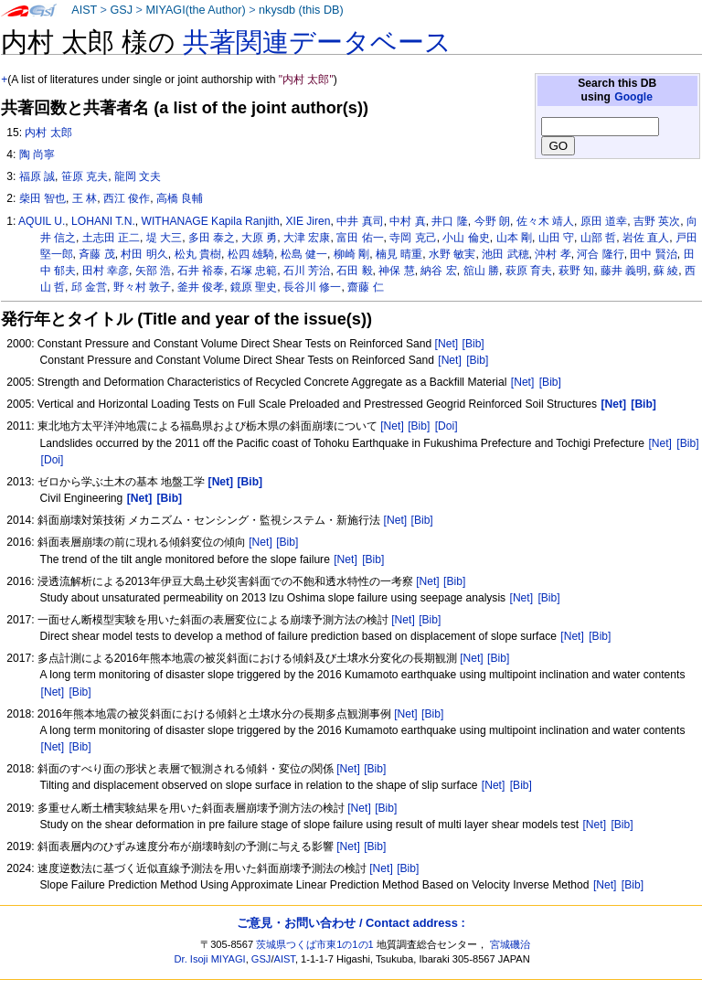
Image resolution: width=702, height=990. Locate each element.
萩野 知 (576, 270)
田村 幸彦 (105, 270)
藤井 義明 (624, 270)
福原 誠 (37, 176)
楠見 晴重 (399, 254)
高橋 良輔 (179, 198)
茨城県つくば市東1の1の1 (315, 944)
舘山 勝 (481, 270)
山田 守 (556, 237)
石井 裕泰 (200, 270)
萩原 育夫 (528, 270)
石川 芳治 (306, 270)
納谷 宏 (438, 270)
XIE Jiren (307, 221)
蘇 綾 (666, 270)
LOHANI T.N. (103, 221)
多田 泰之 (211, 237)
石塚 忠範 (253, 270)
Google (633, 96)
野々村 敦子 (142, 287)
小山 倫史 (465, 237)
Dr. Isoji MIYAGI (210, 958)
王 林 (84, 198)
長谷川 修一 (312, 287)
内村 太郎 (48, 132)
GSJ (121, 10)
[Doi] (446, 426)
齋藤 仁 (365, 287)
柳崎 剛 (351, 254)
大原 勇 (259, 237)
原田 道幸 (603, 221)
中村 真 (407, 221)
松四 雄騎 (251, 254)
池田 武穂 (505, 254)
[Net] (447, 343)
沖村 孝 (552, 254)
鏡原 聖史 (253, 287)
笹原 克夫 (84, 176)
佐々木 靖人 (545, 221)
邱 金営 (89, 287)
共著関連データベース (317, 42)
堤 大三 (164, 237)
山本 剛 (514, 237)
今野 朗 (492, 221)
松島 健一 (304, 254)
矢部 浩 (153, 270)
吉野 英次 (656, 221)
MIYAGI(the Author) (195, 10)
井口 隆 (449, 221)
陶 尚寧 (37, 154)
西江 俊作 (126, 198)
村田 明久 (144, 254)
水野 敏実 (452, 254)
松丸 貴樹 (198, 254)
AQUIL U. (41, 221)
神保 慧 (396, 270)
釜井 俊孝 (200, 287)
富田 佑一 (359, 237)
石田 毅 (354, 270)
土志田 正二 (111, 237)
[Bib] (473, 343)
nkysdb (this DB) (301, 10)
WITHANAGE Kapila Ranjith (210, 221)
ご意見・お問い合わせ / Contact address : (350, 923)
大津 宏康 (306, 237)
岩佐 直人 (645, 237)
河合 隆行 (600, 254)
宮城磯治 (510, 944)
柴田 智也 (42, 198)
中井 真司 (359, 221)
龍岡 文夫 (137, 176)
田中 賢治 (653, 254)
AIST (84, 10)
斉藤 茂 (96, 254)
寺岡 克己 (412, 237)
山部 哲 (598, 237)
